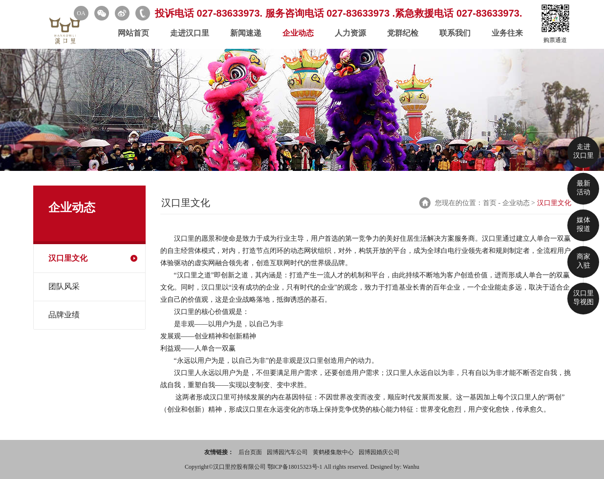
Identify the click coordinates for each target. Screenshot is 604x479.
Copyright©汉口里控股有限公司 (226, 466)
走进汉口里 (189, 33)
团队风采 (64, 286)
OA (81, 13)
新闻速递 (245, 33)
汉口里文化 (67, 258)
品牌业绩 (64, 315)
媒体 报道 (583, 224)
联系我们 (455, 33)
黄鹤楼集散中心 (333, 452)
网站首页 (133, 33)
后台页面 (250, 452)
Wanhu (411, 466)
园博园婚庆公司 (379, 452)
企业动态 (298, 33)
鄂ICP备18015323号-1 (295, 466)
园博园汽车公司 (287, 452)
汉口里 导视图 (583, 298)
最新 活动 (583, 188)
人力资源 (350, 33)
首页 (489, 203)
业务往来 (507, 33)
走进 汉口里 (583, 151)
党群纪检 (402, 33)
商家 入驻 (583, 261)
